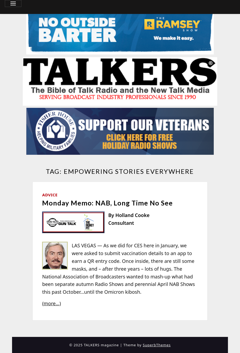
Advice (50, 194)
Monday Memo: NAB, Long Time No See (107, 203)
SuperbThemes (157, 345)
